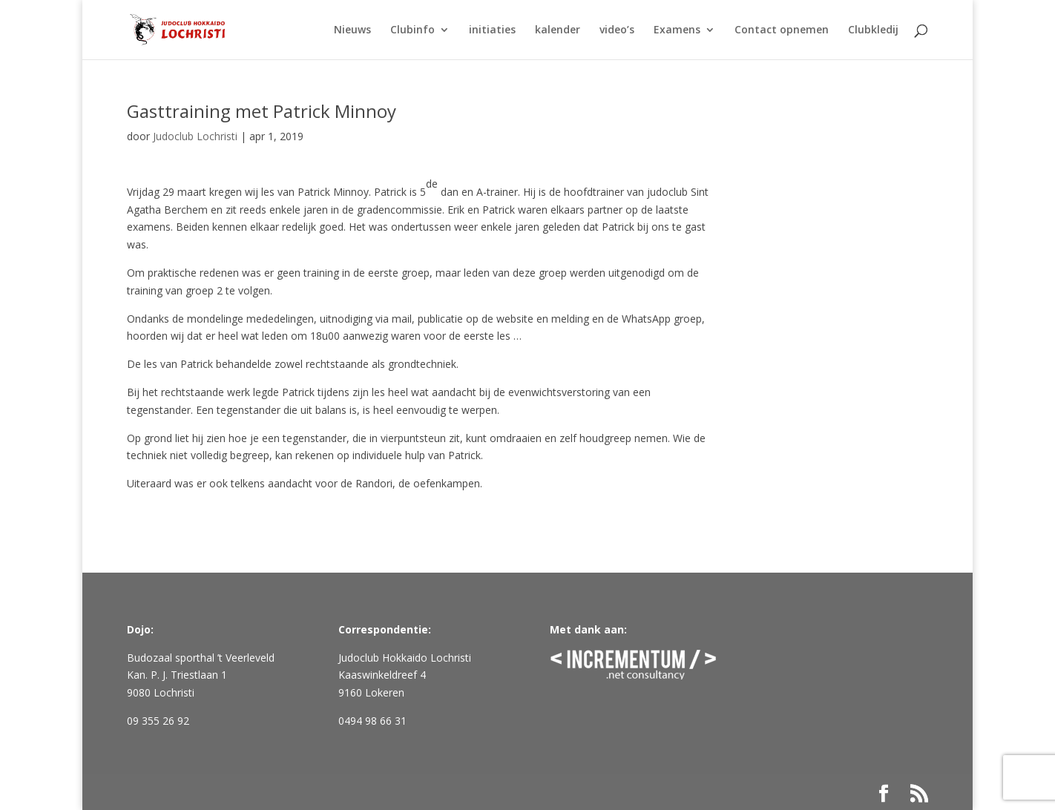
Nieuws (352, 30)
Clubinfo (412, 30)
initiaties (492, 30)
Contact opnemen (781, 30)
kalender (557, 30)
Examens (677, 30)
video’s (616, 30)
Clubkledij (873, 30)
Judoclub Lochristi (195, 136)
